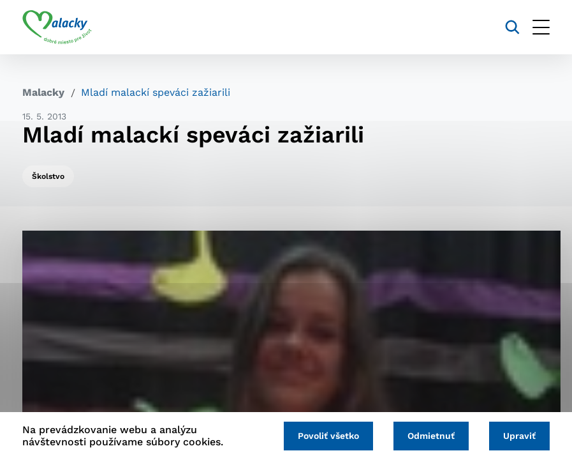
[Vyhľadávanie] (512, 27)
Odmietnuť (431, 436)
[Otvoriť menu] (541, 27)
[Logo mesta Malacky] (57, 27)
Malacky (43, 92)
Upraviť (519, 436)
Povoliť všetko (328, 436)
